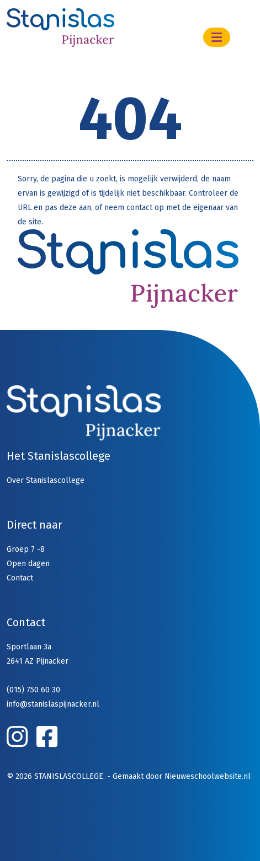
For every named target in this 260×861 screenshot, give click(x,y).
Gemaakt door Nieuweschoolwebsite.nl (182, 776)
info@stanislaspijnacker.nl (53, 704)
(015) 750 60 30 (33, 690)
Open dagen (28, 563)
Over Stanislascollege (45, 480)
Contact (20, 578)
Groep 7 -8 (26, 549)
